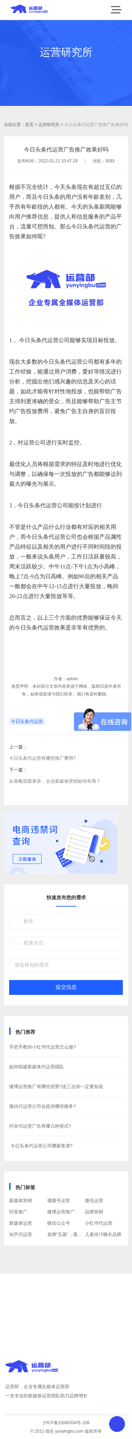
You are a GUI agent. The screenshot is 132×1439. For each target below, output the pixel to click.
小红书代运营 (98, 1223)
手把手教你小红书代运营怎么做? (42, 1047)
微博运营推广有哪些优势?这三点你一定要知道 (56, 1086)
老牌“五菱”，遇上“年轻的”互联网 (80, 1234)
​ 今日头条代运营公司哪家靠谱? (41, 1145)
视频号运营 (58, 1200)
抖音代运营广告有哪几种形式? (40, 1126)
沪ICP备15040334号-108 (66, 1422)
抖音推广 (18, 1211)
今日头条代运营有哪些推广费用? (42, 758)
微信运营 (94, 1200)
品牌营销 (94, 1211)
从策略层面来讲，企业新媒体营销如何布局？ (55, 781)
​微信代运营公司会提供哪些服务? (42, 1106)
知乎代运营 (20, 1234)
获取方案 (66, 1315)
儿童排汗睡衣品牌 (103, 1234)
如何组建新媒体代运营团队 (36, 1066)
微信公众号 (58, 1223)
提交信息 (66, 987)
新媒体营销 (20, 1200)
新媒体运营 (20, 1223)
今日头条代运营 (91, 226)
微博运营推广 (61, 1211)
